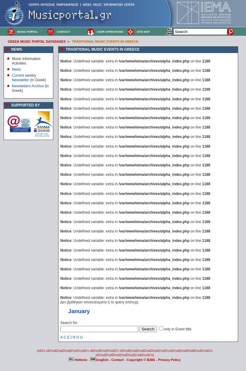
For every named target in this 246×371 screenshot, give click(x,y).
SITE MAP (143, 31)
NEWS (16, 49)
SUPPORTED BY (25, 105)
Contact (118, 360)
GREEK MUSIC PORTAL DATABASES (37, 41)
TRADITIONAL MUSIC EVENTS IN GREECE (105, 41)
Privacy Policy (169, 360)
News (16, 69)
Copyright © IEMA (141, 360)
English (100, 360)
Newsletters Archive (28, 86)
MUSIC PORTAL (27, 31)
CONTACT (63, 31)
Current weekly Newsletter (24, 77)
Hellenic (78, 360)
